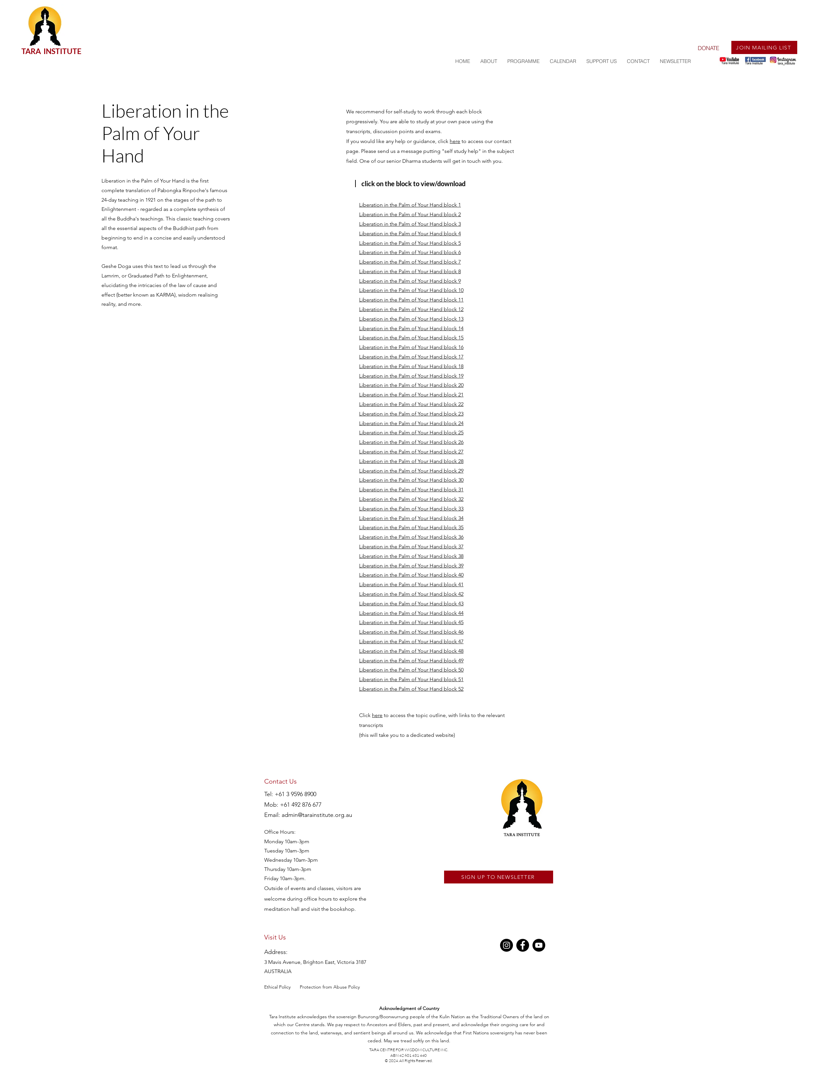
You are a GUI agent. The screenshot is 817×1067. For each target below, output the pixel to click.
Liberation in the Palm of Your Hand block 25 (411, 432)
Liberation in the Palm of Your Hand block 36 (411, 537)
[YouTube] (538, 945)
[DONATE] (708, 47)
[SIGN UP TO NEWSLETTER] (498, 877)
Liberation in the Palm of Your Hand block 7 (410, 262)
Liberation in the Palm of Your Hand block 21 (411, 394)
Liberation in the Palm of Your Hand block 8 (410, 271)
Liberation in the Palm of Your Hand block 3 (410, 224)
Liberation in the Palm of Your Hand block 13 (411, 319)
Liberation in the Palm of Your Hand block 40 (411, 575)
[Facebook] (522, 945)
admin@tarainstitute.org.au (317, 815)
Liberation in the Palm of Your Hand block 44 (411, 613)
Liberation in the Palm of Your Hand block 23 (411, 414)
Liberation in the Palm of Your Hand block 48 (411, 651)
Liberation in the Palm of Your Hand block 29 (411, 471)
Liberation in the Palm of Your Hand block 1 (410, 205)
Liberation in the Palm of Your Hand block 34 (411, 518)
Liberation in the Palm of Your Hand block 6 (410, 252)
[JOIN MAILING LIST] (764, 47)
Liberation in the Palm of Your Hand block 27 (411, 451)
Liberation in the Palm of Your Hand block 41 (411, 584)
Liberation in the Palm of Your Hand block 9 (410, 281)
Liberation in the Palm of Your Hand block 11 (411, 300)
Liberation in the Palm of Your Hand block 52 (411, 689)
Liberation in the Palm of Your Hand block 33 (411, 508)
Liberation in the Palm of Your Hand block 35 (411, 527)
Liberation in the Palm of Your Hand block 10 (411, 290)
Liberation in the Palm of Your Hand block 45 (411, 622)
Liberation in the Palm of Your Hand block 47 (411, 641)
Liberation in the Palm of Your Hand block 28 (411, 461)
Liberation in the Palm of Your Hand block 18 (411, 366)
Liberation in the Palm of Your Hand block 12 (411, 309)
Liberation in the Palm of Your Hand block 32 (411, 499)
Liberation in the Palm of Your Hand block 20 (411, 385)
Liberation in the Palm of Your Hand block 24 (411, 423)
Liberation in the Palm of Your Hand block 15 (411, 337)
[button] (523, 61)
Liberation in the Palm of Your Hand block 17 (411, 357)
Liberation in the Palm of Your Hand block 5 (410, 243)
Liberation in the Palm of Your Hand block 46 (411, 632)
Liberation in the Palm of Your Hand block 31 (411, 489)
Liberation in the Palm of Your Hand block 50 (411, 670)
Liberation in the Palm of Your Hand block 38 (411, 556)
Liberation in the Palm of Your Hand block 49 (411, 660)
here (455, 141)
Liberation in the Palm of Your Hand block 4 (410, 233)
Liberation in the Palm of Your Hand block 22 (411, 404)
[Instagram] (506, 945)
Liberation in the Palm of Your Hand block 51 (411, 679)
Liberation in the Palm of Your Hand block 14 (411, 328)
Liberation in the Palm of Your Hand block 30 (411, 480)
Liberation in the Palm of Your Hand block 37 (411, 546)
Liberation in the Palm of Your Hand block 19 (411, 376)
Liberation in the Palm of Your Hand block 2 (410, 214)
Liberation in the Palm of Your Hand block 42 (411, 594)
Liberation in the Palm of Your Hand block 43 (411, 603)
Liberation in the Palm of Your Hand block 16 (411, 347)
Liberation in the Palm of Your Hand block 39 (411, 565)
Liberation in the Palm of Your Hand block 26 (411, 442)
